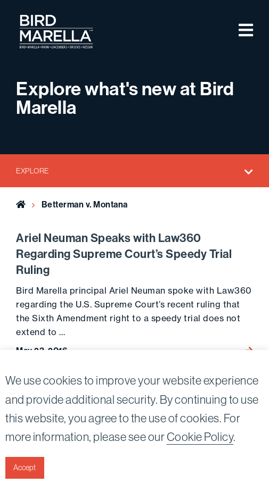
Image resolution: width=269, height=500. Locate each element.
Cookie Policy (200, 437)
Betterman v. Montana (85, 204)
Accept (24, 467)
